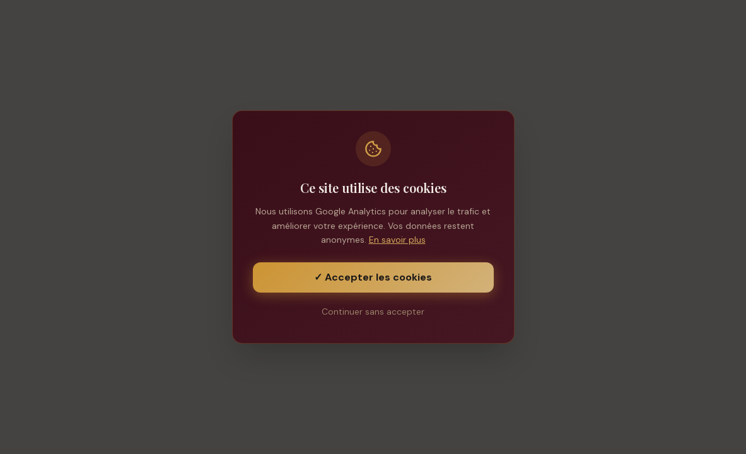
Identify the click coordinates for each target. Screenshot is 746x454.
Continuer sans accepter (373, 311)
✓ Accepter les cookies (373, 277)
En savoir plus (397, 239)
